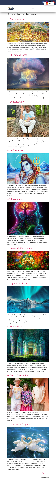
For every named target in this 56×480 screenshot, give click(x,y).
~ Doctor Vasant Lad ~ (19, 375)
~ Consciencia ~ (15, 101)
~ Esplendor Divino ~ (18, 283)
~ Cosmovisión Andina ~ (20, 248)
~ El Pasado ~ (14, 326)
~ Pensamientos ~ (16, 19)
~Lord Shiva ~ (15, 150)
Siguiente (45, 472)
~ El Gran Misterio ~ (18, 54)
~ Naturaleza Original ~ (19, 424)
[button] (32, 8)
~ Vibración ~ (14, 199)
